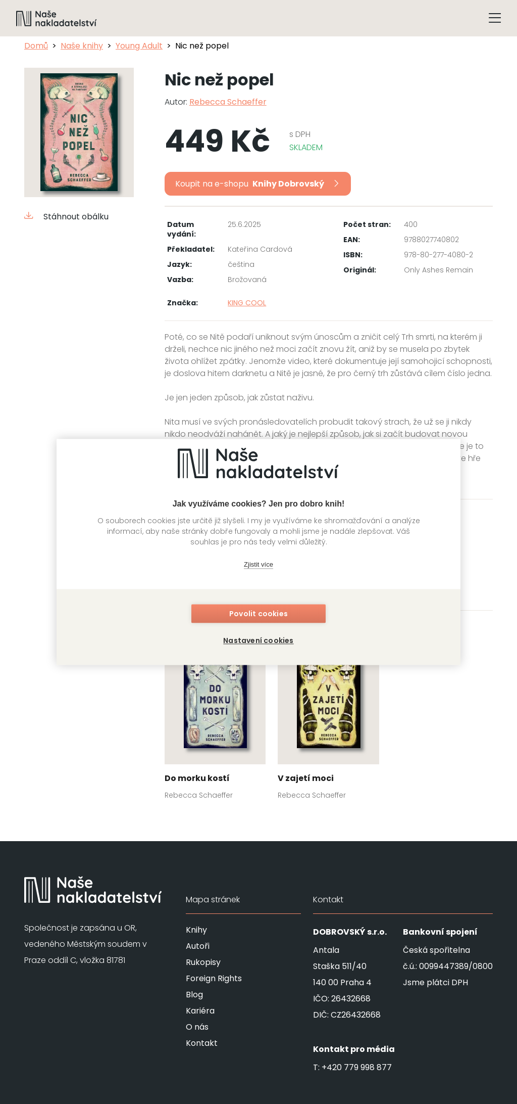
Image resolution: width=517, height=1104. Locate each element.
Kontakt (202, 1043)
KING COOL (247, 303)
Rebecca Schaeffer (228, 102)
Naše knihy (82, 46)
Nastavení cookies (258, 640)
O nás (197, 1027)
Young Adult (139, 46)
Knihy (196, 930)
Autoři (198, 946)
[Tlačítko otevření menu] (495, 18)
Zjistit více (258, 565)
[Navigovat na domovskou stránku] (56, 18)
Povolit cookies (258, 614)
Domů (36, 46)
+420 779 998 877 (357, 1067)
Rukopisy (203, 962)
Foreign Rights (214, 978)
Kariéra (200, 1011)
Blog (194, 994)
